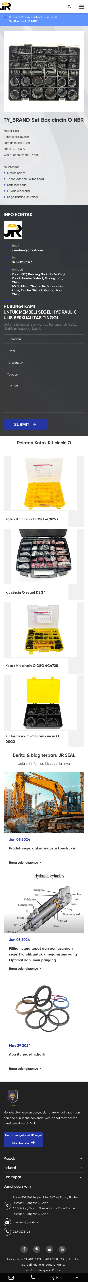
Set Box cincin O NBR (23, 21)
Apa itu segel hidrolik (27, 1054)
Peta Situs (31, 1270)
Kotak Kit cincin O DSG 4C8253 (31, 519)
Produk (25, 17)
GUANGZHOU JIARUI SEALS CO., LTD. (48, 1259)
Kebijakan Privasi (49, 1270)
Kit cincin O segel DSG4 (25, 592)
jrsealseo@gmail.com (27, 250)
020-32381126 (22, 262)
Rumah (13, 17)
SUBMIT (25, 424)
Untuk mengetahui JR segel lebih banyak (23, 1139)
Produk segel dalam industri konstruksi (42, 848)
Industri (10, 1168)
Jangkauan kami (17, 1186)
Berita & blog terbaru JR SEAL (44, 755)
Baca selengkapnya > (25, 863)
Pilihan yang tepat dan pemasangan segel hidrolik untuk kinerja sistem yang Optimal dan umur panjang (43, 954)
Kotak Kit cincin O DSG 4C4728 (31, 665)
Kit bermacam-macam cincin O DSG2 (32, 739)
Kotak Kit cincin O (44, 17)
